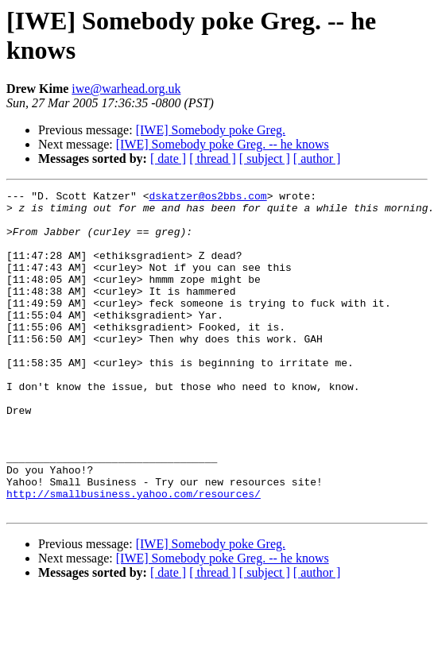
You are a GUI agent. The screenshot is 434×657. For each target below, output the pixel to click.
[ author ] (317, 158)
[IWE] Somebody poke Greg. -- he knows (222, 144)
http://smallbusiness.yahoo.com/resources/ (133, 555)
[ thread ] (212, 158)
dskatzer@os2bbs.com (207, 198)
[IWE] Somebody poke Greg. (210, 130)
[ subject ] (264, 158)
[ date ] (168, 158)
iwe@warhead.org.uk (126, 88)
